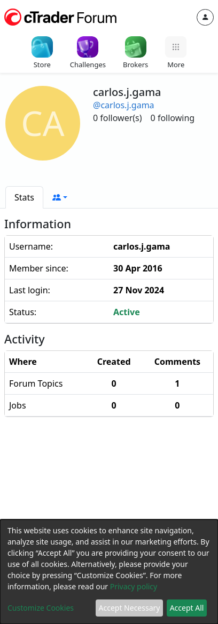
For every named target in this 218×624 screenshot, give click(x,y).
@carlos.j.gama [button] (123, 105)
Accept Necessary (129, 608)
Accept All (187, 608)
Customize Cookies (40, 608)
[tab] (24, 197)
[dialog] (109, 571)
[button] (59, 197)
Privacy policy (134, 586)
